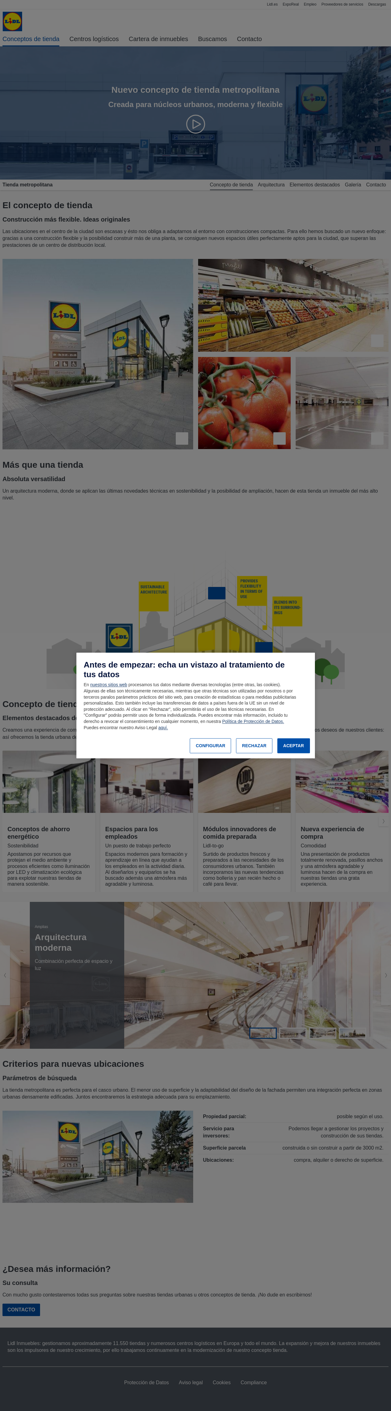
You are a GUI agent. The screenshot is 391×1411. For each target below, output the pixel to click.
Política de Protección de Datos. (253, 721)
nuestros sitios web (108, 684)
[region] (195, 705)
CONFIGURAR (210, 745)
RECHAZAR (254, 745)
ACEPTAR (293, 745)
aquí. (163, 727)
